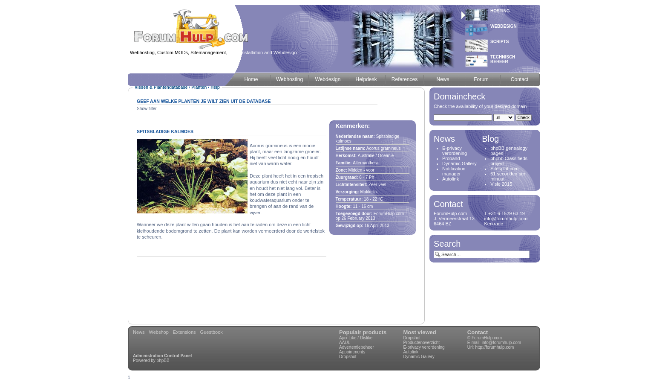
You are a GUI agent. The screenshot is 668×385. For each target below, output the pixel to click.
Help (215, 87)
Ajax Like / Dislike (355, 337)
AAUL (344, 342)
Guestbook (211, 332)
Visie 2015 (501, 184)
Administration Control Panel (162, 355)
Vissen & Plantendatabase (161, 87)
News (139, 332)
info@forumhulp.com (501, 342)
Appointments (352, 352)
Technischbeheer (502, 59)
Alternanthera (365, 162)
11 (355, 206)
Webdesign (503, 26)
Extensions (184, 332)
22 (374, 199)
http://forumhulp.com (494, 347)
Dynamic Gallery (459, 163)
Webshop (159, 332)
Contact (477, 332)
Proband (451, 158)
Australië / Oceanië (376, 155)
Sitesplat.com (504, 168)
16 (363, 206)
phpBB (163, 360)
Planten (199, 87)
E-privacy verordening (454, 151)
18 (366, 199)
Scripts (499, 41)
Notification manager (453, 171)
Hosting (500, 11)
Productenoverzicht (421, 342)
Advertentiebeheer (356, 347)
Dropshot (348, 356)
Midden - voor (361, 170)
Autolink (450, 178)
